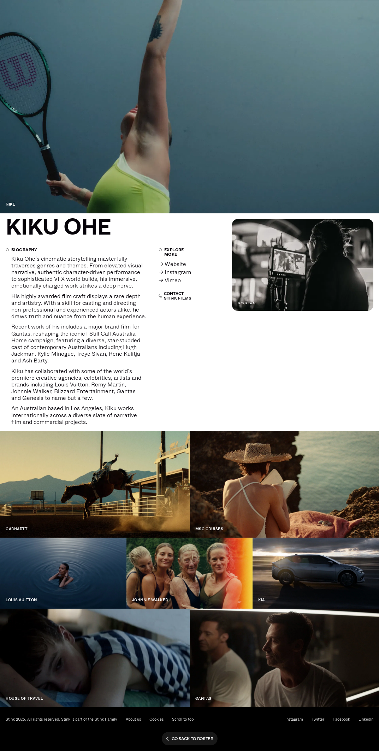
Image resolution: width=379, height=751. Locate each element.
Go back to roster (189, 738)
